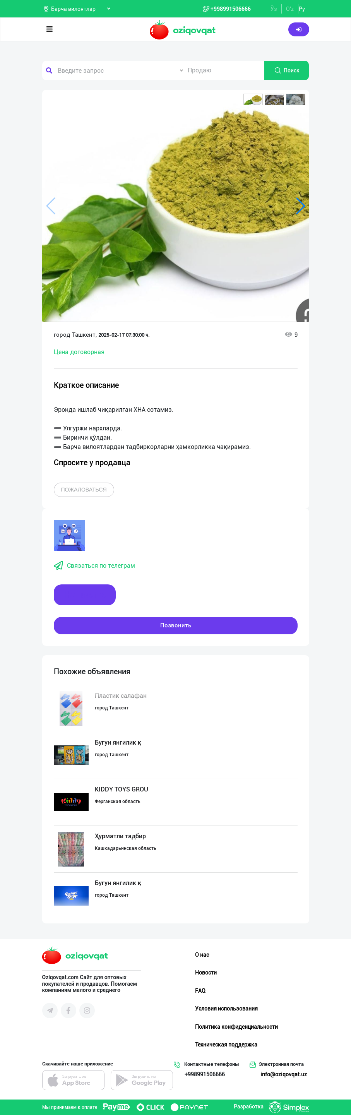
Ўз (274, 9)
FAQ (200, 991)
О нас (202, 955)
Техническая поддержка (226, 1044)
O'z (290, 9)
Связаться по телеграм (94, 566)
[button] (253, 99)
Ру (302, 9)
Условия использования (226, 1008)
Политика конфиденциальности (236, 1027)
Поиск (287, 70)
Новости (206, 972)
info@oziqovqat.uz (283, 1074)
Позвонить (175, 625)
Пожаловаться (84, 489)
